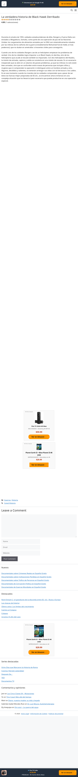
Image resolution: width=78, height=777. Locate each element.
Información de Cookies (38, 714)
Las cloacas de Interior (10, 603)
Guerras (7, 500)
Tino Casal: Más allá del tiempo (18, 697)
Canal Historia (10, 503)
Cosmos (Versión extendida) (12, 671)
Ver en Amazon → (66, 4)
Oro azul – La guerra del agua (26, 707)
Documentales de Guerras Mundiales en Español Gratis (23, 587)
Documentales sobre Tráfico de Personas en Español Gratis (25, 580)
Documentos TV (7, 681)
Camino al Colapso (8, 610)
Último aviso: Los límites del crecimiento (17, 607)
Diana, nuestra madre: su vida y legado (24, 700)
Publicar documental (56, 714)
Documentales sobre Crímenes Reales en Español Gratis (24, 573)
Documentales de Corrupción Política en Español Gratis (23, 584)
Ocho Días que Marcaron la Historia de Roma (19, 667)
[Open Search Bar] (72, 10)
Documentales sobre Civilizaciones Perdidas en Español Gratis (26, 577)
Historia (15, 500)
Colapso (4, 613)
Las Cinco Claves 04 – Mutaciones (20, 694)
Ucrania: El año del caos (11, 617)
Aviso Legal (25, 714)
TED (3, 678)
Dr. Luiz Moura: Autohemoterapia (40, 704)
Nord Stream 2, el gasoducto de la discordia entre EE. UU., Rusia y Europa (31, 600)
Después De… (6, 674)
